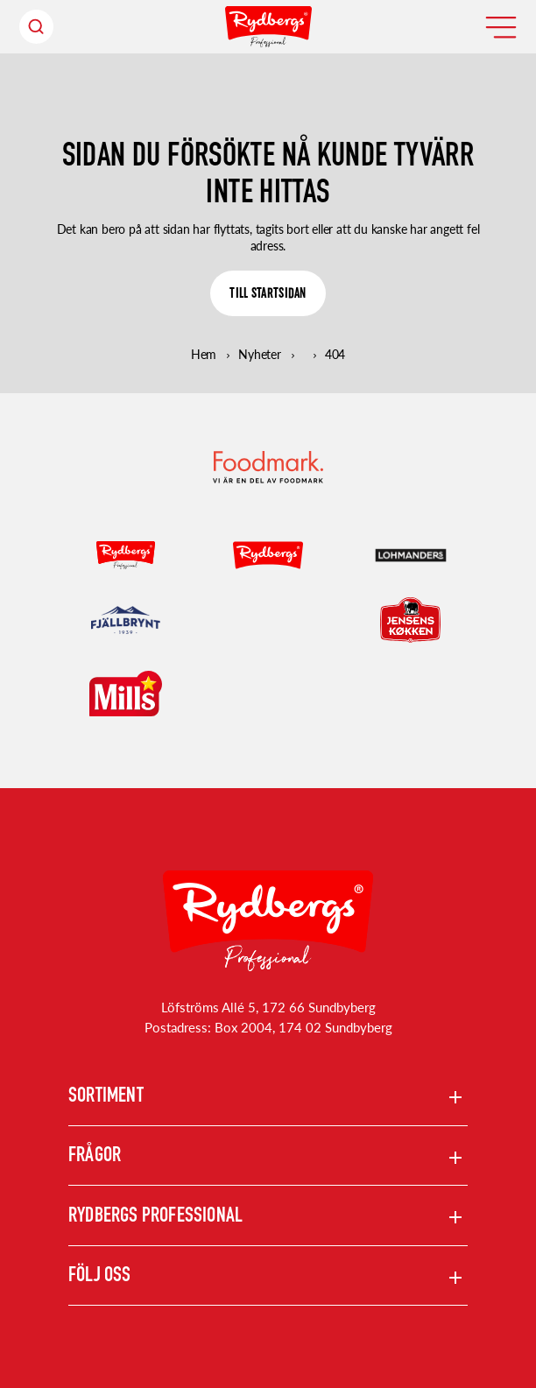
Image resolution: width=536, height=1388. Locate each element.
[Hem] (268, 26)
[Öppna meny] (501, 27)
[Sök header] (36, 27)
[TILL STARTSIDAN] (268, 293)
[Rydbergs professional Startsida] (268, 921)
